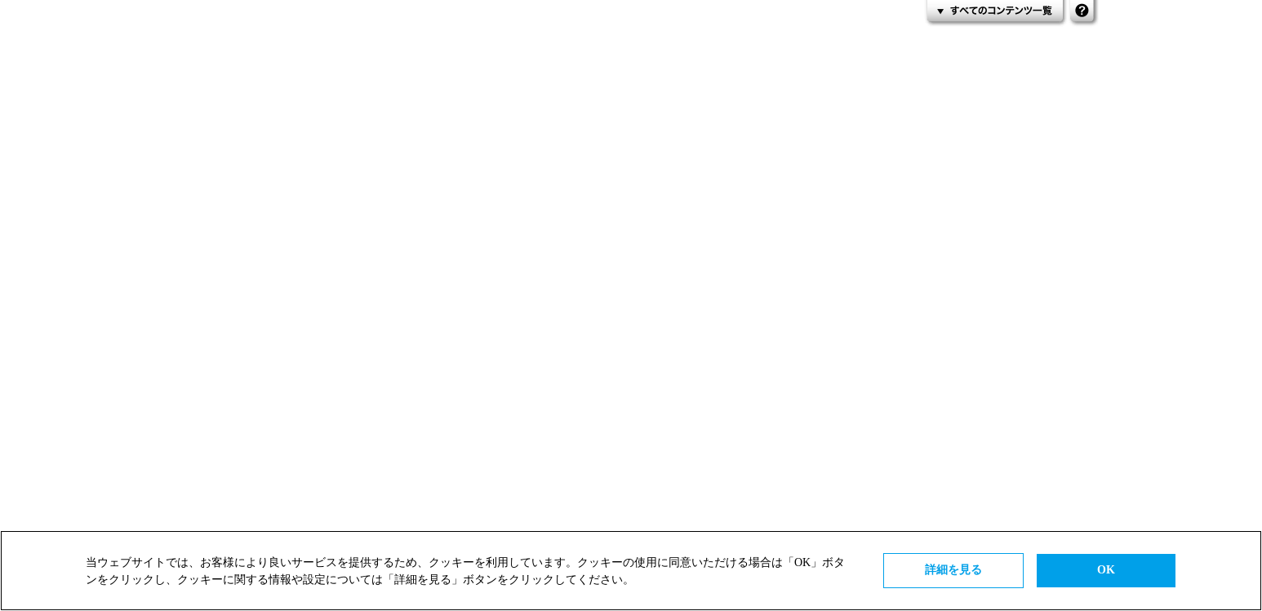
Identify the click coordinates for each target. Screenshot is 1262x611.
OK (1106, 570)
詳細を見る (953, 570)
